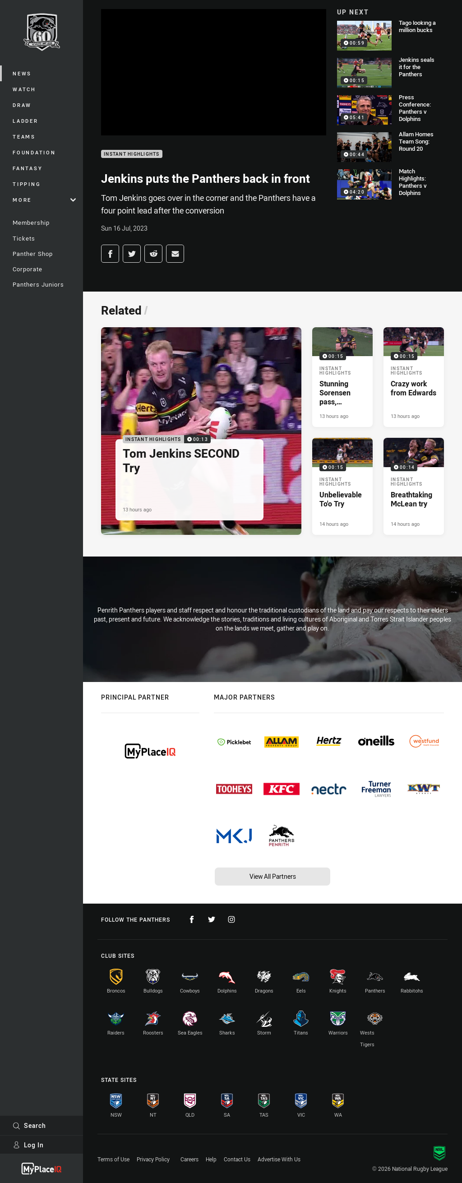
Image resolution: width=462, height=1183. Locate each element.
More (44, 199)
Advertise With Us (279, 1159)
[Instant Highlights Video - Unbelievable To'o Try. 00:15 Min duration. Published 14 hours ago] (342, 486)
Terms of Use (113, 1159)
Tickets (24, 238)
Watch (24, 89)
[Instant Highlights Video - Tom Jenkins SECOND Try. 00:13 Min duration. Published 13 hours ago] (201, 431)
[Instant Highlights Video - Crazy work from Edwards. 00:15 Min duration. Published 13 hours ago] (413, 377)
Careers (189, 1159)
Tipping (27, 184)
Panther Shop (33, 254)
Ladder (25, 120)
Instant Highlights (132, 154)
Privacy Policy (153, 1159)
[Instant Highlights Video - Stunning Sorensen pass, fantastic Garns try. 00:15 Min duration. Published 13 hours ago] (342, 377)
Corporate (27, 269)
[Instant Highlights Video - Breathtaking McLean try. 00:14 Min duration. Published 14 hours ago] (413, 486)
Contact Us (237, 1159)
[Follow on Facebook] (191, 919)
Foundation (34, 152)
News (22, 73)
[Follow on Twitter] (211, 919)
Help (211, 1159)
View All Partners (272, 876)
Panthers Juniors (38, 284)
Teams (24, 136)
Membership (31, 222)
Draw (22, 105)
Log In (28, 1145)
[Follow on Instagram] (231, 919)
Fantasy (27, 168)
